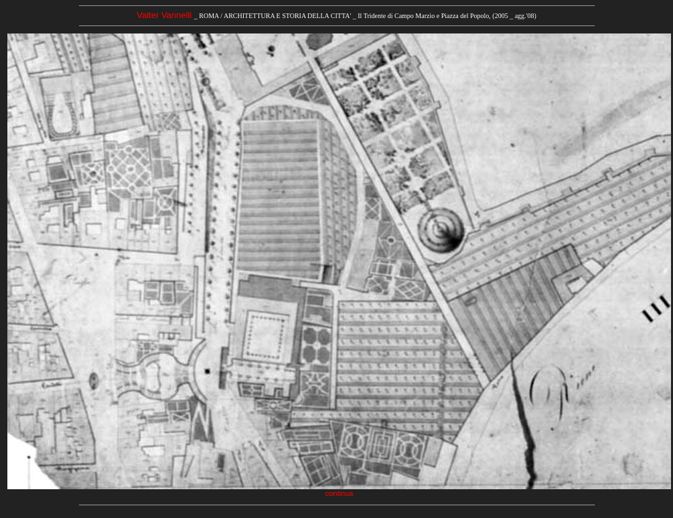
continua (339, 493)
